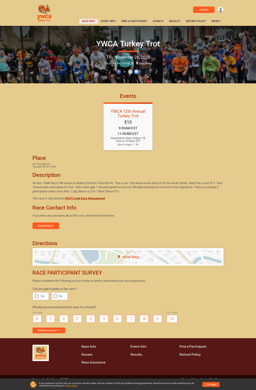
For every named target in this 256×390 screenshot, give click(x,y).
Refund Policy (196, 21)
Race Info (88, 21)
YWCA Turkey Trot (128, 43)
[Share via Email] (130, 71)
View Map (128, 261)
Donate (203, 9)
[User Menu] (220, 10)
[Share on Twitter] (124, 71)
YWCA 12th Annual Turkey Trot (128, 118)
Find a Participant (134, 21)
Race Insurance (93, 367)
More (215, 21)
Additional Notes (49, 334)
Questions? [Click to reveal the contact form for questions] (45, 230)
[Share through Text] (136, 71)
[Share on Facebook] (118, 71)
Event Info (108, 21)
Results (174, 21)
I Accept (211, 384)
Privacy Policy (71, 385)
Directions (145, 63)
